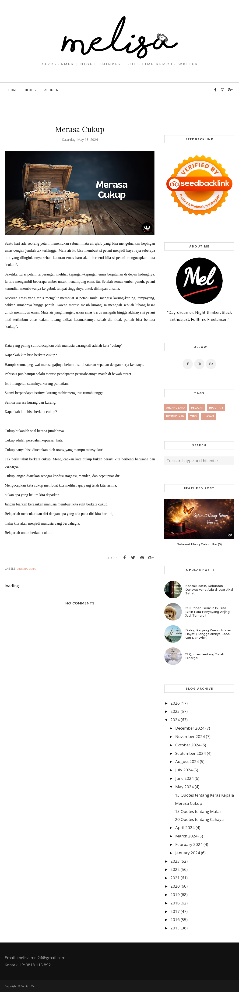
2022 (175, 869)
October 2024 (187, 745)
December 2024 (189, 728)
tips (193, 416)
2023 (175, 861)
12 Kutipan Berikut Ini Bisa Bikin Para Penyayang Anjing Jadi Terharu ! (207, 611)
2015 (175, 928)
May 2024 (184, 786)
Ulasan (208, 416)
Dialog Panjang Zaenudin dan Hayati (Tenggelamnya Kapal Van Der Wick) (208, 633)
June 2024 (184, 778)
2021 (175, 877)
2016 (175, 919)
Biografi (216, 407)
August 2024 (187, 761)
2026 (175, 703)
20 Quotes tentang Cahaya (199, 819)
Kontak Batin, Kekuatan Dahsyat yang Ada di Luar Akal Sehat (209, 589)
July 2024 (184, 770)
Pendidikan (175, 416)
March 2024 (186, 836)
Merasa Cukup (188, 803)
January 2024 (187, 852)
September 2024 (190, 753)
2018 (175, 903)
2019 (175, 894)
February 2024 (189, 844)
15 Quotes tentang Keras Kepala (204, 795)
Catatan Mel (28, 986)
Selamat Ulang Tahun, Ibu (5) (199, 544)
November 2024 (190, 736)
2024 (175, 719)
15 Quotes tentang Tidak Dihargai (204, 656)
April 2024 (185, 827)
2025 (175, 711)
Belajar (197, 407)
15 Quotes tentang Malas (198, 811)
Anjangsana (26, 568)
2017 (175, 911)
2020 (175, 886)
